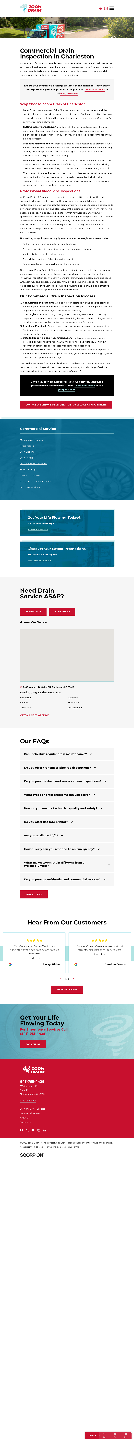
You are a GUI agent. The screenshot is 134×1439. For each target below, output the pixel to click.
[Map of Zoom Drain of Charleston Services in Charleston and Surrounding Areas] (67, 655)
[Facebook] (21, 1130)
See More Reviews (67, 989)
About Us (24, 1118)
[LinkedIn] (44, 1130)
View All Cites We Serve (34, 715)
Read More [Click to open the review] (34, 958)
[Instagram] (38, 1130)
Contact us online (95, 89)
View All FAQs (34, 894)
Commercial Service (30, 1113)
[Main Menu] (112, 8)
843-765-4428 (33, 611)
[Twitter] (27, 1130)
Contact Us (25, 1122)
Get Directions (28, 1100)
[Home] (31, 8)
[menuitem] (67, 440)
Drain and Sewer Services (32, 1109)
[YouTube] (33, 1130)
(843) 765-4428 (69, 93)
